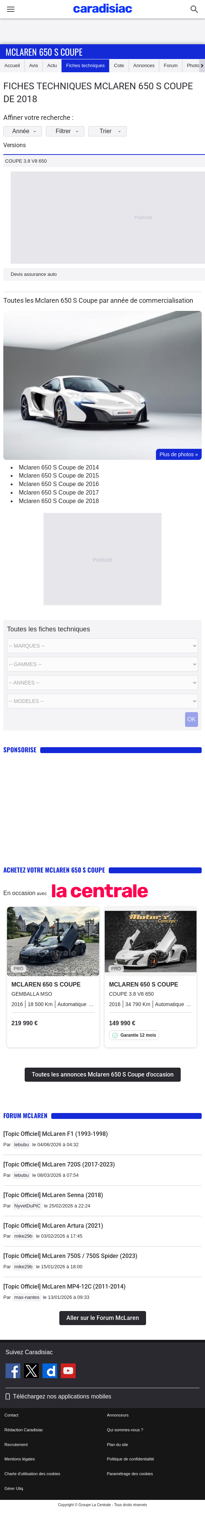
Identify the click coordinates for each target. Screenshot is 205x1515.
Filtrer (69, 131)
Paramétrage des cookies (130, 1473)
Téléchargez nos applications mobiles (62, 1396)
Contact (11, 1415)
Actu (52, 65)
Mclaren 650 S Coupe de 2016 (59, 484)
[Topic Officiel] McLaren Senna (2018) (53, 1195)
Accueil (12, 65)
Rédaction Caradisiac (23, 1430)
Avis (33, 65)
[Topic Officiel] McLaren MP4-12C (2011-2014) (64, 1286)
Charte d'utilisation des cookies (32, 1473)
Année (26, 131)
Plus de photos (179, 454)
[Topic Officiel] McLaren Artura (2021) (53, 1225)
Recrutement (16, 1444)
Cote (119, 65)
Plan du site (117, 1444)
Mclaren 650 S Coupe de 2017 (59, 492)
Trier (112, 131)
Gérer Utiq (13, 1488)
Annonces (144, 65)
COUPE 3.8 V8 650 (26, 161)
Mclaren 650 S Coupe (44, 51)
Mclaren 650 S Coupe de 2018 (59, 501)
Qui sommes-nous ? (125, 1430)
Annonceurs (118, 1415)
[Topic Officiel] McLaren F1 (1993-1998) (55, 1133)
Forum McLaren (25, 1115)
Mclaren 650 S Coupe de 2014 (59, 467)
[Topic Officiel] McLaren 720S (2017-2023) (59, 1164)
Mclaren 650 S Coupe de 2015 (59, 475)
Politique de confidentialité (130, 1459)
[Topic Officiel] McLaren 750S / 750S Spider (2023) (70, 1255)
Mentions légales (19, 1459)
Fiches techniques (85, 65)
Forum (171, 65)
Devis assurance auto (34, 274)
